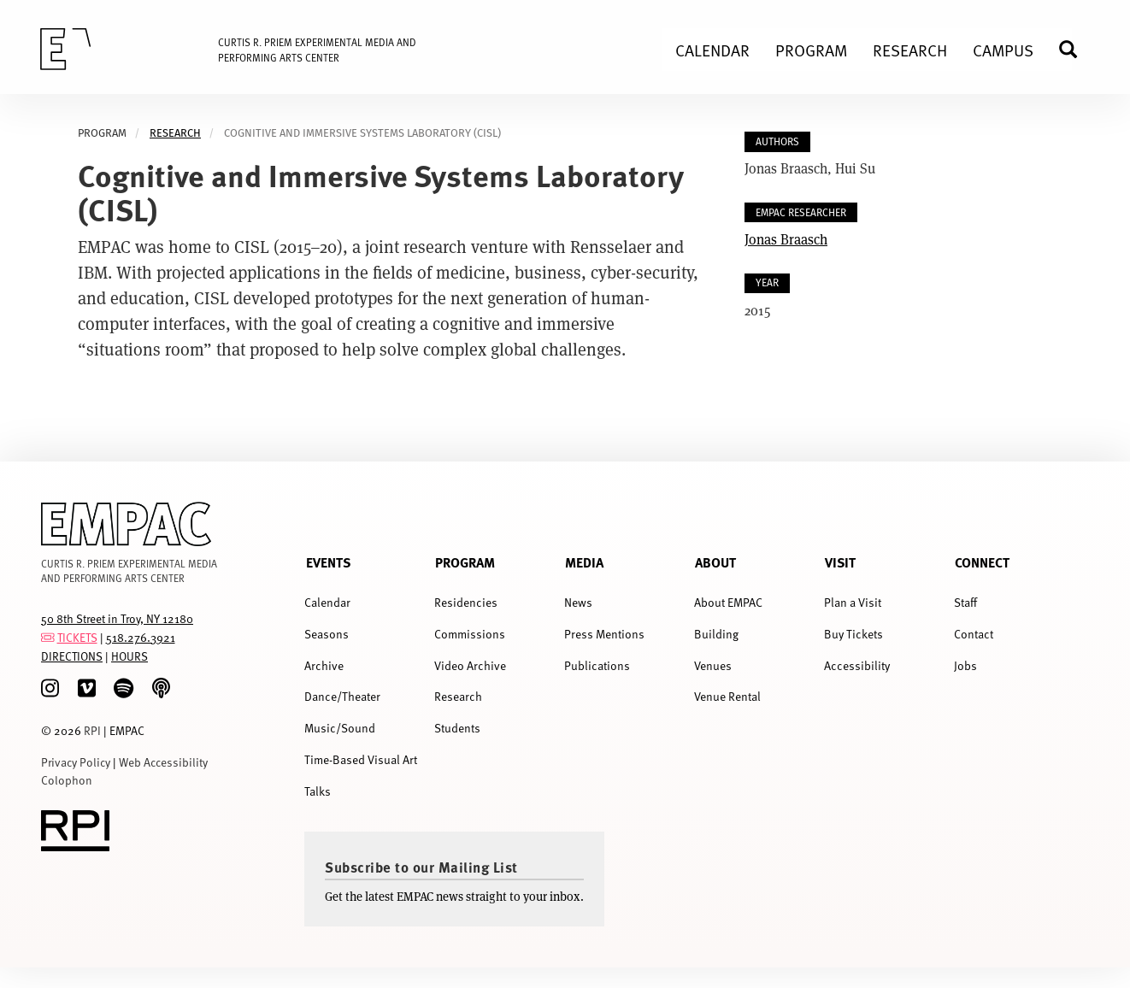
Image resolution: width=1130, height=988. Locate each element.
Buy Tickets (853, 634)
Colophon (66, 780)
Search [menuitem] (1075, 49)
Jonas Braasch (786, 239)
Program (465, 562)
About (715, 562)
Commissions (469, 634)
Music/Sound (339, 728)
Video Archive (470, 665)
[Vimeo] (87, 688)
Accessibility (857, 665)
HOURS (129, 656)
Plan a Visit (852, 602)
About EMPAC (728, 602)
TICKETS (77, 637)
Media (584, 562)
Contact (973, 634)
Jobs (965, 665)
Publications (597, 665)
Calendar (327, 602)
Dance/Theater (342, 696)
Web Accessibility (163, 762)
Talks (317, 791)
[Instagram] (50, 688)
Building (716, 634)
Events (328, 562)
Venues (713, 665)
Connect (982, 562)
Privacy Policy (75, 762)
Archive (324, 665)
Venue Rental (727, 696)
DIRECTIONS (72, 656)
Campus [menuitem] (1003, 49)
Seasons (326, 634)
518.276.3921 (140, 637)
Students (457, 728)
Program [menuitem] (811, 49)
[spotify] (123, 688)
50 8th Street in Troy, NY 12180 (117, 618)
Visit (840, 562)
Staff (965, 602)
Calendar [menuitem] (712, 49)
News (578, 602)
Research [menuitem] (910, 49)
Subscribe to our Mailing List (421, 866)
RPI (92, 730)
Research (175, 133)
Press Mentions (604, 634)
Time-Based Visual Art (360, 759)
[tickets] (48, 637)
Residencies (465, 602)
